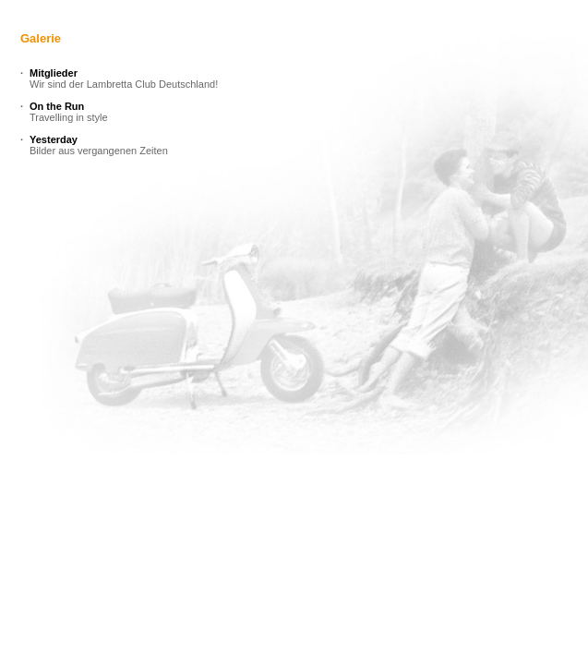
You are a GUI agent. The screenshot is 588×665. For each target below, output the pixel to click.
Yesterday (54, 139)
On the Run (57, 106)
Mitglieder (54, 73)
